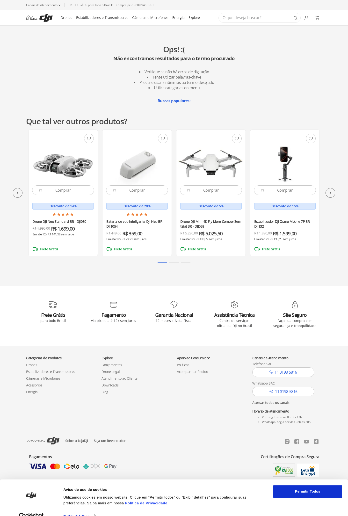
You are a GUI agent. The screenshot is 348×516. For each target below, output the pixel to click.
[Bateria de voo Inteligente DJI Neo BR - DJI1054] (137, 193)
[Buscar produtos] (295, 18)
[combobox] (259, 18)
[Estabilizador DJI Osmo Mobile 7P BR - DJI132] (284, 193)
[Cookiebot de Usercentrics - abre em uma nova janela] (31, 506)
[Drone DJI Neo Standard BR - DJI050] (63, 193)
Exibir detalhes (76, 506)
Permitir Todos (307, 482)
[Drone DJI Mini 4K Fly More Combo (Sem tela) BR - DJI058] (211, 193)
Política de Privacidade (146, 493)
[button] (162, 262)
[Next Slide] (330, 193)
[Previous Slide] (17, 193)
